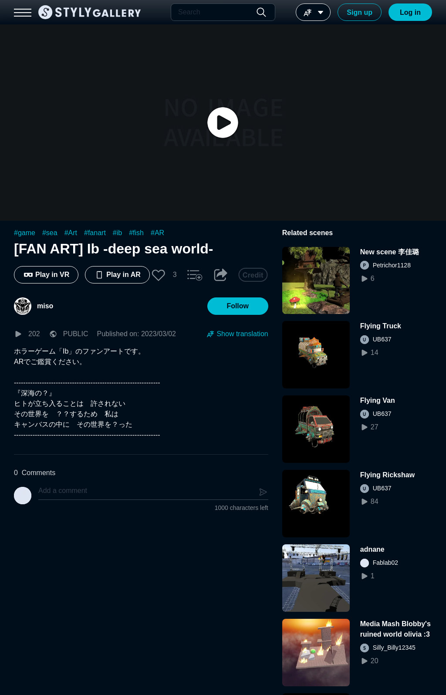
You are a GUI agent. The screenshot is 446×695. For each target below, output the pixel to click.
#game (24, 232)
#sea (49, 232)
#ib (117, 232)
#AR (157, 232)
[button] (158, 274)
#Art (70, 232)
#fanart (95, 232)
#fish (136, 232)
